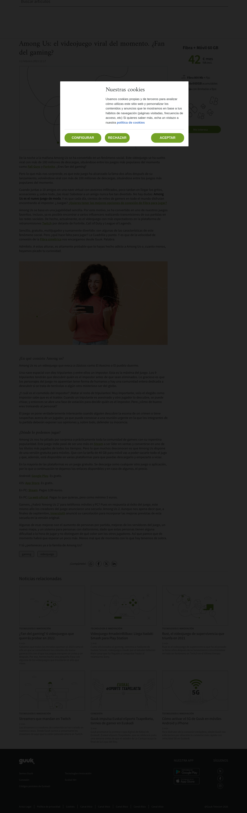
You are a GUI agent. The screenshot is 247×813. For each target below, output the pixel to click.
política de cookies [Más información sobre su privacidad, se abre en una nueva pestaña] (131, 122)
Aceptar (167, 138)
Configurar (83, 138)
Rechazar (117, 138)
